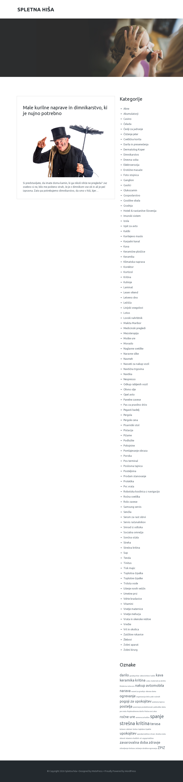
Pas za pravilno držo (135, 404)
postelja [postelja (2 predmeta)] (126, 706)
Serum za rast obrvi (134, 517)
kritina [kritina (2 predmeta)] (140, 680)
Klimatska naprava (134, 261)
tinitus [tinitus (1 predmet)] (135, 729)
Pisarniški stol (131, 425)
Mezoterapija (131, 333)
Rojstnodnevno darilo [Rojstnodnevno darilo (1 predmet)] (135, 711)
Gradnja (128, 205)
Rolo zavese (130, 501)
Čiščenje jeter (130, 134)
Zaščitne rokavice (133, 634)
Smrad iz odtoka (133, 527)
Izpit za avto (130, 226)
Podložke (128, 440)
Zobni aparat (130, 644)
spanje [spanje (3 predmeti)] (157, 716)
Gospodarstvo (131, 195)
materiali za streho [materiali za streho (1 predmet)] (158, 681)
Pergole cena (130, 420)
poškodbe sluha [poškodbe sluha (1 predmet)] (159, 707)
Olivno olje (129, 389)
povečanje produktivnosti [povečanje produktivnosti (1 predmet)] (143, 707)
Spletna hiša (71, 771)
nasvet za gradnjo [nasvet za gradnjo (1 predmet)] (138, 691)
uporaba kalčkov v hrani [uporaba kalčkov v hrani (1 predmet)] (146, 734)
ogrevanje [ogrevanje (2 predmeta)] (128, 696)
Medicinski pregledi (134, 328)
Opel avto (129, 394)
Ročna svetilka (131, 496)
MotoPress (97, 771)
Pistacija (128, 430)
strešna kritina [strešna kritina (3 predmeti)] (135, 723)
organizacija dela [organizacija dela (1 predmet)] (143, 697)
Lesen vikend (130, 292)
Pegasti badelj (131, 409)
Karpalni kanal (131, 241)
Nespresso (129, 379)
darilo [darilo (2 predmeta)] (124, 675)
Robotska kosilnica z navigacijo (141, 491)
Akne (126, 108)
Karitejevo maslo (133, 236)
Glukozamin (130, 190)
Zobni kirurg (130, 649)
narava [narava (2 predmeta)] (125, 691)
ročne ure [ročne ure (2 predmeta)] (127, 717)
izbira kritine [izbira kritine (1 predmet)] (145, 676)
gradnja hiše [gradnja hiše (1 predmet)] (134, 676)
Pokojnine (129, 445)
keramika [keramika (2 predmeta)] (127, 680)
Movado (128, 343)
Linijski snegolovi (133, 307)
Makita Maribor (132, 323)
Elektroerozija (131, 164)
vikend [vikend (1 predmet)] (122, 738)
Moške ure (129, 338)
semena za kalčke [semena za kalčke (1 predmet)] (143, 717)
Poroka (127, 455)
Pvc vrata (128, 486)
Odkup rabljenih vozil (135, 384)
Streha (127, 542)
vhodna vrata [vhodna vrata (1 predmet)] (161, 734)
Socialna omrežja (133, 532)
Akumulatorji (130, 113)
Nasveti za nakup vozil (136, 363)
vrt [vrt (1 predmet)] (141, 738)
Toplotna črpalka (133, 573)
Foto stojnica (131, 175)
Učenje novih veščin (134, 588)
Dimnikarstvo (131, 154)
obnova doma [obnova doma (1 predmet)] (151, 691)
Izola (126, 221)
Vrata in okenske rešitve (137, 619)
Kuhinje (127, 282)
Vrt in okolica (131, 629)
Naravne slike (131, 353)
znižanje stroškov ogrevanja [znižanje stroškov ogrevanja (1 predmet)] (146, 748)
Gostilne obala (131, 200)
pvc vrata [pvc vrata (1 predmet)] (123, 711)
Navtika (127, 374)
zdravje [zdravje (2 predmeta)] (154, 742)
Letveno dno (130, 297)
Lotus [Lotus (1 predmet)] (148, 681)
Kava (126, 246)
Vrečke (127, 624)
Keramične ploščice (134, 251)
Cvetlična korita (132, 139)
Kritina (127, 277)
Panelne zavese (132, 399)
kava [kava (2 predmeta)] (159, 675)
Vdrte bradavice (132, 598)
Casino (127, 118)
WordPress (130, 771)
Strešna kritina (131, 547)
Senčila (127, 511)
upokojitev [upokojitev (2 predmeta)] (128, 733)
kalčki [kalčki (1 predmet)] (153, 676)
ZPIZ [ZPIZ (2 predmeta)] (161, 748)
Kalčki (126, 231)
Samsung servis (132, 506)
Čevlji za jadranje (133, 129)
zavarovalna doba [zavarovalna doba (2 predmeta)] (134, 742)
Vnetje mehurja (132, 614)
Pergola (127, 414)
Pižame (127, 435)
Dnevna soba (130, 159)
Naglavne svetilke (133, 348)
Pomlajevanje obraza (135, 450)
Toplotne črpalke (133, 578)
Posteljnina (129, 471)
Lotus (126, 312)
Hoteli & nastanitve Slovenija (139, 210)
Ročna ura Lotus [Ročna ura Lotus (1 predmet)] (150, 711)
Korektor (128, 266)
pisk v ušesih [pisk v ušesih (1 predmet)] (155, 697)
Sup (125, 552)
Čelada (127, 124)
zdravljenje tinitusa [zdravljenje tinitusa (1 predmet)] (127, 748)
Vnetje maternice (133, 608)
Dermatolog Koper (134, 149)
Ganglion (128, 180)
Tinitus (127, 563)
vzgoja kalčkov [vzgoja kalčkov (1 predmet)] (148, 738)
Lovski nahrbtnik (132, 318)
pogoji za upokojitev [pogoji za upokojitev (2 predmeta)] (135, 701)
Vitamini (128, 603)
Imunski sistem (132, 215)
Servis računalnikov (134, 522)
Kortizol (128, 272)
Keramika (128, 256)
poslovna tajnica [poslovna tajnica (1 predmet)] (158, 702)
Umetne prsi (130, 593)
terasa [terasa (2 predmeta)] (155, 724)
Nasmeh (128, 358)
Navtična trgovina (133, 369)
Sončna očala (131, 537)
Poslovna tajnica (133, 466)
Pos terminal (130, 460)
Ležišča (127, 302)
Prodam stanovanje (134, 476)
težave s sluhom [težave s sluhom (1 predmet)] (126, 729)
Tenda (127, 557)
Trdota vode (130, 583)
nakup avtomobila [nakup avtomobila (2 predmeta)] (149, 685)
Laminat (128, 287)
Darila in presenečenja (135, 144)
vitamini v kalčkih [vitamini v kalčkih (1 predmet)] (132, 738)
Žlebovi (127, 639)
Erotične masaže (132, 169)
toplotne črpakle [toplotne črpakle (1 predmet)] (144, 729)
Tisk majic (129, 568)
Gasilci (127, 185)
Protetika (128, 481)
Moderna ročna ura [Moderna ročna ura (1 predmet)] (127, 686)
